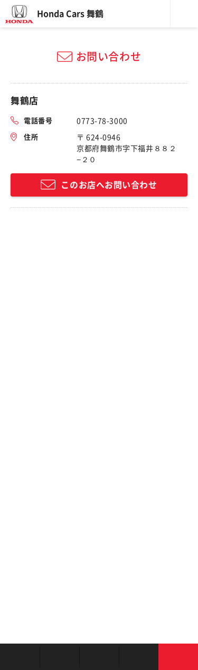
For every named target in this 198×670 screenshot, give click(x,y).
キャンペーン (138, 657)
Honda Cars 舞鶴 (70, 14)
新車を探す (59, 657)
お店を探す (20, 657)
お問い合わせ (178, 657)
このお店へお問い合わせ (109, 185)
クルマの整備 (99, 657)
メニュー (184, 13)
